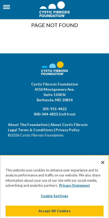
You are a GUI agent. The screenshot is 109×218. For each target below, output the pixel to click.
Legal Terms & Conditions (30, 130)
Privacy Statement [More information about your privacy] (74, 188)
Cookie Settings (54, 198)
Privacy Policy (67, 130)
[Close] (102, 165)
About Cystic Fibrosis (69, 124)
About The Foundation (28, 124)
